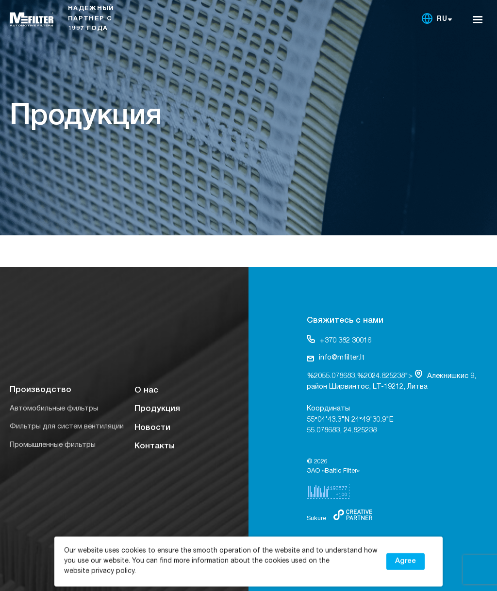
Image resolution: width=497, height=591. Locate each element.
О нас (146, 391)
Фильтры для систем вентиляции (67, 426)
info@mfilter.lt (335, 358)
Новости (152, 428)
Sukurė (316, 519)
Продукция (157, 409)
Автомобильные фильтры (54, 408)
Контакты (154, 447)
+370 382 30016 (339, 340)
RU (442, 19)
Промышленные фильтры (53, 445)
